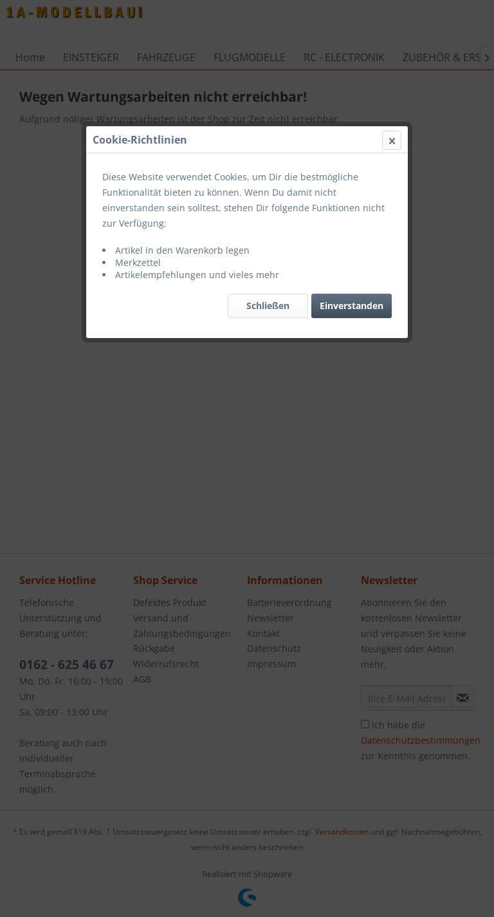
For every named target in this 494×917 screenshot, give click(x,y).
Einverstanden (351, 305)
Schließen (267, 305)
